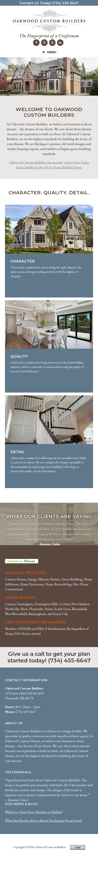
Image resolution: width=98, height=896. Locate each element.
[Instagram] (44, 42)
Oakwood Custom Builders (49, 20)
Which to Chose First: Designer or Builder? (34, 848)
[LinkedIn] (60, 42)
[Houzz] (52, 42)
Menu (51, 52)
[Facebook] (36, 42)
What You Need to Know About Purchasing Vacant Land (43, 857)
